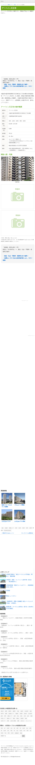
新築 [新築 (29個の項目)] (21, 733)
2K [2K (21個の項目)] (20, 728)
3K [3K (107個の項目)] (1, 730)
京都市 (21, 713)
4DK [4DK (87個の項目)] (11, 730)
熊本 (21, 716)
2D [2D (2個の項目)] (14, 728)
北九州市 (30, 713)
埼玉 (18, 716)
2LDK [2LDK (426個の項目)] (23, 728)
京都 (8, 720)
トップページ (3, 4)
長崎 (31, 716)
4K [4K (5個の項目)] (14, 730)
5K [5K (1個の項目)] (30, 730)
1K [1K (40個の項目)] (4, 728)
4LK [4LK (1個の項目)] (24, 730)
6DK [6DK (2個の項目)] (9, 733)
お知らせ (22, 720)
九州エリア (3, 720)
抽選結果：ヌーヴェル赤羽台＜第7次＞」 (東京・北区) (17, 633)
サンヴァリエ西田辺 (27, 533)
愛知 (14, 718)
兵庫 (15, 716)
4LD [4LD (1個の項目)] (17, 730)
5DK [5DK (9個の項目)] (27, 730)
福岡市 (14, 711)
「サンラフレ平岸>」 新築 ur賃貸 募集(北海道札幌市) (17, 668)
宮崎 (26, 718)
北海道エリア (11, 713)
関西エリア (10, 4)
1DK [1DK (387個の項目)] (2, 728)
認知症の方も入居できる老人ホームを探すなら (15, 672)
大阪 (15, 4)
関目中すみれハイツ (7, 533)
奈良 (28, 716)
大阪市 (21, 711)
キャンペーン (28, 720)
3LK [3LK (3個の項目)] (8, 730)
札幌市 (17, 713)
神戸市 (2, 713)
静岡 (6, 711)
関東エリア (10, 716)
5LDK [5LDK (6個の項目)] (2, 733)
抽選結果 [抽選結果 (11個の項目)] (17, 733)
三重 (25, 716)
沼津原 (8, 590)
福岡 (6, 713)
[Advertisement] (17, 27)
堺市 (5, 716)
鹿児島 (22, 718)
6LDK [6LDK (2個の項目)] (12, 733)
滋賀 (18, 720)
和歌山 (17, 718)
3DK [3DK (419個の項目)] (30, 728)
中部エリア (3, 718)
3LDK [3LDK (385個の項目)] (5, 730)
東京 (31, 711)
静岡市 (10, 711)
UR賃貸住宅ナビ (6, 756)
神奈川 (2, 711)
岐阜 (2, 716)
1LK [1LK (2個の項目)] (11, 728)
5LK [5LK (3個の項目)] (5, 733)
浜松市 (25, 713)
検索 (23, 736)
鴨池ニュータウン (11, 596)
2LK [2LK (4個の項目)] (27, 728)
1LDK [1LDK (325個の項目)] (8, 728)
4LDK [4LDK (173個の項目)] (21, 730)
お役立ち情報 (13, 720)
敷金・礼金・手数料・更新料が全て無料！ (16, 84)
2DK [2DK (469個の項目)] (17, 728)
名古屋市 (26, 711)
